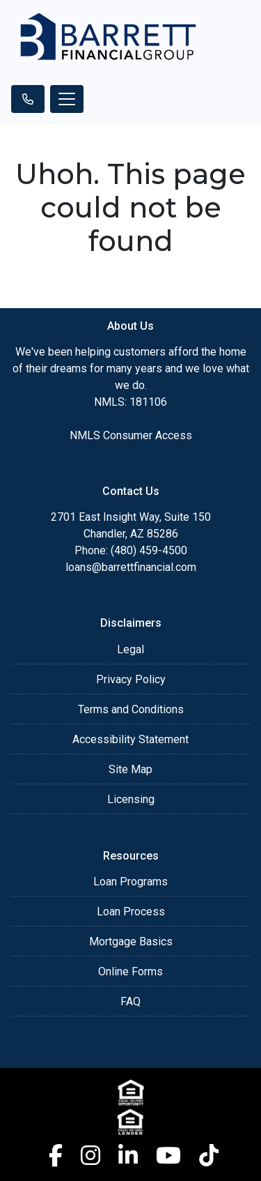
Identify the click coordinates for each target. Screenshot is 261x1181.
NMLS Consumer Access (131, 435)
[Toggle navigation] (67, 99)
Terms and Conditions (131, 709)
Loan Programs (130, 881)
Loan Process (131, 911)
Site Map (130, 769)
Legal (130, 649)
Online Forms (130, 971)
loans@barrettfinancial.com (130, 567)
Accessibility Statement (130, 739)
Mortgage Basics (131, 941)
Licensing (131, 799)
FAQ (130, 1001)
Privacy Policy (131, 679)
